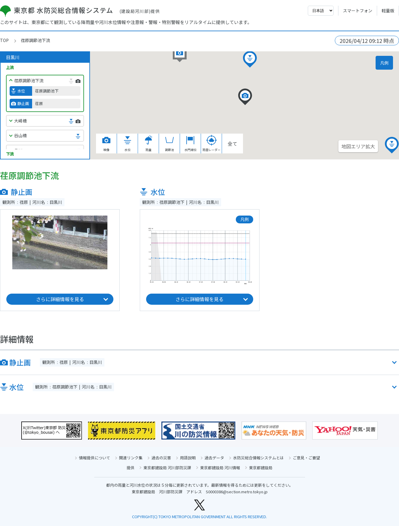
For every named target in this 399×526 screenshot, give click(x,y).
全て (232, 143)
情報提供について (94, 458)
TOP (4, 40)
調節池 (169, 143)
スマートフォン (357, 11)
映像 (106, 143)
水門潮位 (190, 143)
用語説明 (188, 458)
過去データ (214, 458)
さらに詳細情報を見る (60, 299)
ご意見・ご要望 (306, 458)
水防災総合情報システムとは (258, 458)
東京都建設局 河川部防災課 (167, 467)
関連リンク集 (130, 458)
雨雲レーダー (211, 143)
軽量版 (388, 11)
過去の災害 (161, 458)
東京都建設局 (260, 467)
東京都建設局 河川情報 (220, 467)
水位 (127, 143)
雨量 (148, 143)
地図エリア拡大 (358, 146)
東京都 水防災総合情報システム (80, 10)
